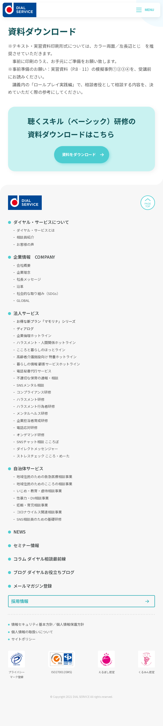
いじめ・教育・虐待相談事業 (39, 490)
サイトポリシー (23, 639)
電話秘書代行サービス (34, 370)
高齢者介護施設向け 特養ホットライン (47, 356)
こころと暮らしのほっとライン (41, 349)
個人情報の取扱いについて (32, 631)
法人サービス (26, 313)
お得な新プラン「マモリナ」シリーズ (46, 321)
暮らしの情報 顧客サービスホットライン (48, 363)
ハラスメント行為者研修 (36, 406)
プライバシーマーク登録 (16, 665)
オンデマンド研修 (30, 434)
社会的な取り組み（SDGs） (38, 293)
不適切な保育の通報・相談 (37, 377)
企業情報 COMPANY (34, 257)
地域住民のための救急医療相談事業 (44, 476)
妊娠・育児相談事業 (32, 505)
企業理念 (24, 272)
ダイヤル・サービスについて (41, 222)
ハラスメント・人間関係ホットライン (46, 342)
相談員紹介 (25, 237)
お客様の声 (25, 244)
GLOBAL (23, 300)
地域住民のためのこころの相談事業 (44, 483)
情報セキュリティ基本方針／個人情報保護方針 (47, 624)
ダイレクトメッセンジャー (37, 448)
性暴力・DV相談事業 (33, 498)
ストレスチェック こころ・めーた (43, 455)
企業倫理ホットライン (34, 335)
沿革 (20, 286)
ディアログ (25, 328)
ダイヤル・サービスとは (36, 230)
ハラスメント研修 (30, 399)
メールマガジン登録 (32, 586)
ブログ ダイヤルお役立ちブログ (43, 572)
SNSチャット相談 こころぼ (38, 441)
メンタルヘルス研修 (32, 413)
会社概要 (24, 265)
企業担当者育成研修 (32, 420)
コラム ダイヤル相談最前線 (39, 558)
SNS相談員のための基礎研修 (39, 519)
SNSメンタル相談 (30, 385)
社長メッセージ (29, 279)
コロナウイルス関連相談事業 (39, 511)
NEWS (19, 531)
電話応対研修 (27, 427)
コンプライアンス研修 (34, 392)
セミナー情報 (26, 545)
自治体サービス (28, 468)
